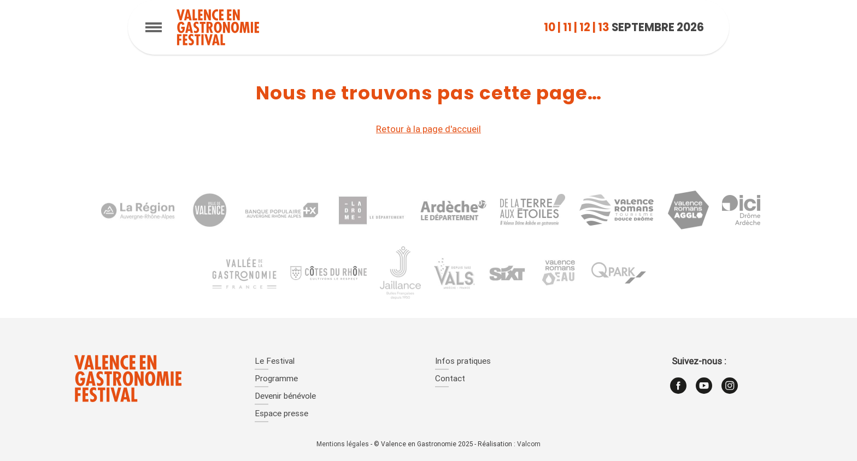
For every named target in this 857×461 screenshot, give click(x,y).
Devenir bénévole (285, 397)
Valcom (529, 444)
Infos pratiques (463, 362)
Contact (450, 379)
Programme (276, 379)
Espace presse (281, 414)
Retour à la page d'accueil (428, 129)
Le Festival (275, 362)
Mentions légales (342, 444)
